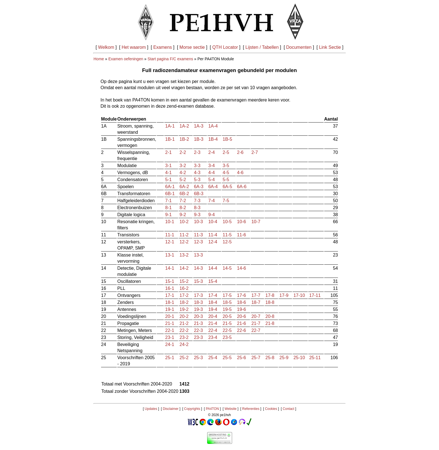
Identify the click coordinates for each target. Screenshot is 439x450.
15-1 (169, 281)
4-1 (168, 172)
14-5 (227, 268)
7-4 (211, 200)
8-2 (182, 207)
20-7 (255, 316)
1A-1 (170, 126)
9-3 (197, 214)
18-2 (183, 302)
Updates (151, 409)
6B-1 (170, 193)
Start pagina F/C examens (170, 59)
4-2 (182, 172)
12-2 (183, 241)
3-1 (168, 165)
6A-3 (199, 186)
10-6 (241, 221)
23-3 (198, 337)
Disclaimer (171, 409)
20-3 (198, 316)
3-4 (211, 165)
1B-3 (199, 139)
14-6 (241, 268)
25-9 (283, 357)
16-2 (183, 288)
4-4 (211, 172)
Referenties (250, 409)
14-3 (198, 268)
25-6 (241, 357)
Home (99, 59)
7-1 (168, 200)
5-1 (168, 179)
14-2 (183, 268)
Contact (288, 409)
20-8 (269, 316)
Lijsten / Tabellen (262, 47)
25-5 (227, 357)
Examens (162, 47)
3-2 (182, 165)
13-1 (169, 255)
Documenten (299, 47)
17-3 (198, 295)
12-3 (198, 241)
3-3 (197, 165)
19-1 (169, 309)
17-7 (255, 295)
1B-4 (213, 139)
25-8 (269, 357)
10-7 (255, 221)
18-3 (198, 302)
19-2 (183, 309)
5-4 (211, 179)
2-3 (197, 152)
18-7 (255, 302)
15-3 (198, 281)
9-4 (211, 214)
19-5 (227, 309)
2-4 (211, 152)
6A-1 (170, 186)
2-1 (168, 152)
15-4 (212, 281)
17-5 (227, 295)
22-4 (212, 330)
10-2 (183, 221)
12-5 (227, 241)
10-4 (212, 221)
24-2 (183, 344)
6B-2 (184, 193)
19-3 (198, 309)
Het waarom (134, 47)
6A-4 (213, 186)
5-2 (182, 179)
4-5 (226, 172)
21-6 (241, 323)
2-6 (240, 152)
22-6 (241, 330)
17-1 (169, 295)
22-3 (198, 330)
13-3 (198, 255)
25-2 (183, 357)
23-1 (169, 337)
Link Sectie (330, 47)
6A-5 (227, 186)
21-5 (227, 323)
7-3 (197, 200)
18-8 (269, 302)
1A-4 (213, 126)
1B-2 (184, 139)
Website (231, 409)
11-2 (183, 234)
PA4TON (212, 409)
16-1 (169, 288)
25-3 (198, 357)
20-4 (212, 316)
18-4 (212, 302)
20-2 (183, 316)
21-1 (169, 323)
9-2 (182, 214)
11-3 (198, 234)
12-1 (169, 241)
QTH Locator (225, 47)
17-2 (183, 295)
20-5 (227, 316)
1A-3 (199, 126)
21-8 (269, 323)
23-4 (212, 337)
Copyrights (192, 409)
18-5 (227, 302)
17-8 (269, 295)
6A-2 (184, 186)
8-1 (168, 207)
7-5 (226, 200)
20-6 (241, 316)
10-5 (227, 221)
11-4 (212, 234)
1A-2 (184, 126)
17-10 (299, 295)
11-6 (241, 234)
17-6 (241, 295)
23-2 (183, 337)
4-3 (197, 172)
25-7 (255, 357)
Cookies (271, 409)
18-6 (241, 302)
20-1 (169, 316)
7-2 (182, 200)
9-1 (168, 214)
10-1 (169, 221)
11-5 (227, 234)
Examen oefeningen (125, 59)
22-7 (255, 330)
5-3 (197, 179)
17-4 (212, 295)
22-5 (227, 330)
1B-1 (170, 139)
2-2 (182, 152)
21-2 (183, 323)
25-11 (315, 357)
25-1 (169, 357)
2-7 (254, 152)
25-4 (212, 357)
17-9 (283, 295)
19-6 (241, 309)
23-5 (227, 337)
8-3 (197, 207)
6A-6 (242, 186)
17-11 (315, 295)
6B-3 (199, 193)
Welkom (106, 47)
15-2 (183, 281)
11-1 (169, 234)
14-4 (212, 268)
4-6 (240, 172)
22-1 (169, 330)
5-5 (226, 179)
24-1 (169, 344)
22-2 (183, 330)
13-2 (183, 255)
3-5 (226, 165)
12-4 (212, 241)
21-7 (255, 323)
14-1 (169, 268)
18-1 (169, 302)
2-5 (226, 152)
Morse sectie (192, 47)
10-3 (198, 221)
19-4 (212, 309)
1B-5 (227, 139)
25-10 (299, 357)
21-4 (212, 323)
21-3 (198, 323)
